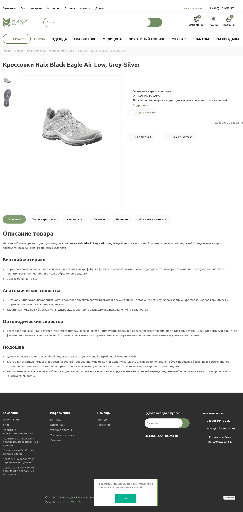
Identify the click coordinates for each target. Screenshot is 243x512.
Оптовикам (57, 424)
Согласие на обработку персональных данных (18, 460)
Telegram (157, 444)
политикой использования (112, 487)
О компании (11, 419)
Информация (60, 413)
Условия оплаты (61, 429)
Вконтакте (148, 444)
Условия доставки (62, 435)
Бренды (102, 419)
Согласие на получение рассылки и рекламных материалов (18, 471)
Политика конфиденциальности (18, 431)
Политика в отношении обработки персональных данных (20, 442)
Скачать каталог (182, 137)
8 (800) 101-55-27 (222, 8)
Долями (55, 440)
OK (125, 498)
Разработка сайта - (63, 502)
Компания (10, 413)
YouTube (167, 444)
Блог (6, 424)
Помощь (55, 419)
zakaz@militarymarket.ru (223, 428)
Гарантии (103, 424)
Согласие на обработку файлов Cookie (18, 452)
